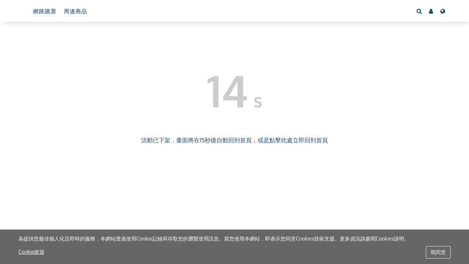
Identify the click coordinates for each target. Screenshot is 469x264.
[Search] (419, 11)
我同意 (438, 252)
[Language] (443, 11)
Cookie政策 (31, 252)
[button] (431, 11)
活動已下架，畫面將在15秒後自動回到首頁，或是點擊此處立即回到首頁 (234, 140)
